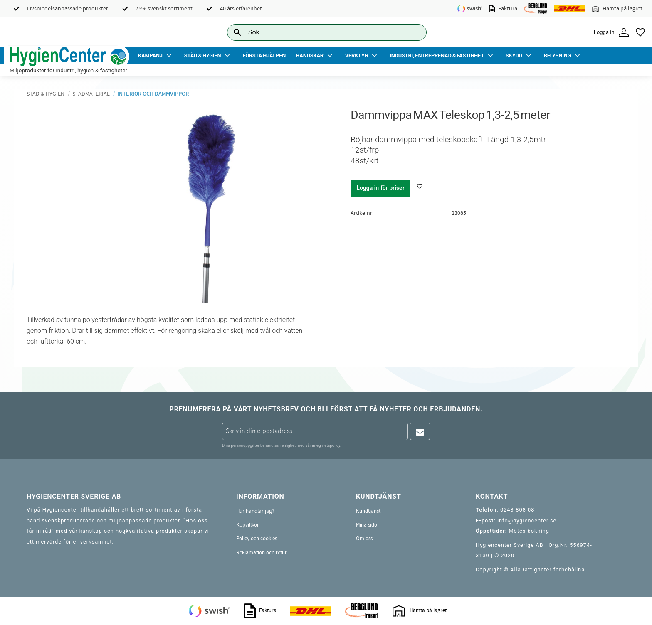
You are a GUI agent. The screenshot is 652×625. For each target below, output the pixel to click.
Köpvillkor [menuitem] (247, 525)
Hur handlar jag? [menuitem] (255, 511)
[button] (640, 32)
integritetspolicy (326, 445)
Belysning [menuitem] (557, 55)
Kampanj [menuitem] (150, 55)
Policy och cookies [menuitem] (256, 538)
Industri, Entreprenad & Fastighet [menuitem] (437, 55)
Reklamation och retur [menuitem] (261, 552)
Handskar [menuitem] (310, 55)
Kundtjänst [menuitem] (368, 511)
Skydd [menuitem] (514, 55)
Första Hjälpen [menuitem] (264, 55)
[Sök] (414, 32)
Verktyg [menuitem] (356, 55)
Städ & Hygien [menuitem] (202, 55)
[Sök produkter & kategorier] (317, 32)
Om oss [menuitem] (364, 538)
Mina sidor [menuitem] (367, 525)
